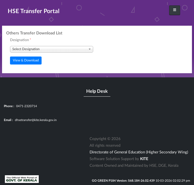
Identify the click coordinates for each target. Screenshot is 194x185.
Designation (19, 40)
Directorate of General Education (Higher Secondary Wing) (139, 152)
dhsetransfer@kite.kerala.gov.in (36, 120)
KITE (144, 159)
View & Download (26, 60)
